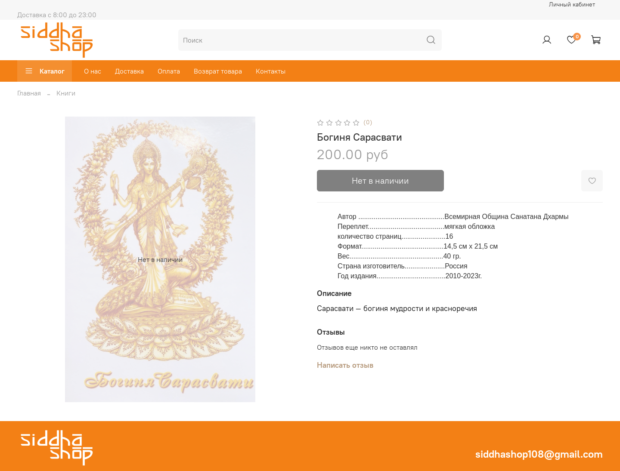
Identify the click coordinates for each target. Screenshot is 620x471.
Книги (65, 93)
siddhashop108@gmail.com (539, 453)
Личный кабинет (572, 4)
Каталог (45, 71)
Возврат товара (218, 71)
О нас (92, 71)
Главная (29, 93)
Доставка (129, 71)
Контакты (270, 71)
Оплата (169, 71)
